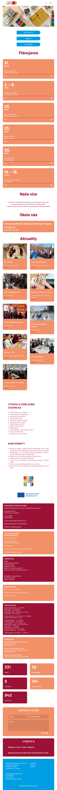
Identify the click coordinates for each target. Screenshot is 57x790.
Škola (28, 38)
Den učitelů (8, 262)
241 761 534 (13, 595)
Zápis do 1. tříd (9, 352)
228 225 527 (16, 589)
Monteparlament (37, 357)
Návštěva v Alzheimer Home (41, 292)
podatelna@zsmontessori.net (17, 521)
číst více (6, 267)
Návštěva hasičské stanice (13, 322)
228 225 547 (24, 592)
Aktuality (28, 32)
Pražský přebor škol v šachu (14, 382)
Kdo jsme (28, 44)
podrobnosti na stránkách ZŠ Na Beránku (16, 656)
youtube (32, 766)
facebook (33, 765)
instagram (33, 763)
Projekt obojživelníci (38, 262)
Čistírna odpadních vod (12, 292)
